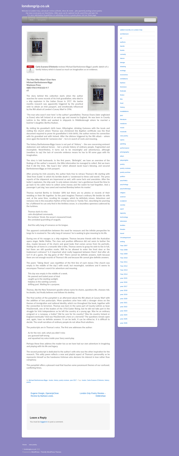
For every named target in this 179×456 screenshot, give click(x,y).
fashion (122, 83)
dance (122, 58)
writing (122, 241)
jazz (121, 115)
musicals (123, 131)
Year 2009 (124, 254)
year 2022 (123, 306)
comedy (123, 54)
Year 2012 (124, 266)
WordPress (35, 452)
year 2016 (123, 282)
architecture (124, 34)
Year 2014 (124, 274)
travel (122, 233)
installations (124, 111)
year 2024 (123, 315)
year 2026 (123, 323)
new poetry (42, 20)
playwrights (124, 160)
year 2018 (123, 290)
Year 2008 (124, 250)
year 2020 (123, 298)
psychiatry (123, 180)
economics (124, 75)
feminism (123, 87)
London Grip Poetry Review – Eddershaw (93, 394)
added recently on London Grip (131, 30)
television (123, 221)
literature (123, 119)
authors (123, 42)
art (121, 38)
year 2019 (123, 294)
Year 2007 (124, 245)
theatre (122, 229)
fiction (122, 95)
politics (122, 176)
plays (122, 156)
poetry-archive (125, 172)
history (56, 380)
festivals (123, 91)
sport (122, 209)
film (121, 99)
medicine (123, 123)
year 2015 (123, 278)
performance (124, 148)
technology (124, 217)
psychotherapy (125, 188)
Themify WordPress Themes (51, 452)
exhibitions (124, 79)
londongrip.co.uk (30, 449)
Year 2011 (124, 262)
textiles (122, 225)
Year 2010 (124, 258)
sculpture (123, 201)
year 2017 (73, 380)
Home (25, 20)
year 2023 (123, 311)
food (121, 103)
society (122, 205)
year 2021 (123, 302)
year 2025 (123, 319)
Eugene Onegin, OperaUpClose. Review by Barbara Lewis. (45, 394)
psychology (124, 184)
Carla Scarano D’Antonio (95, 380)
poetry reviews (64, 380)
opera (122, 140)
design (122, 62)
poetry (29, 382)
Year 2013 (124, 270)
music (122, 127)
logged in (44, 422)
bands (122, 46)
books (51, 380)
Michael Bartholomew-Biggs (38, 380)
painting (123, 144)
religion (122, 193)
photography (124, 152)
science (123, 197)
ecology (123, 70)
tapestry (123, 213)
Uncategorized (125, 237)
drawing (123, 66)
